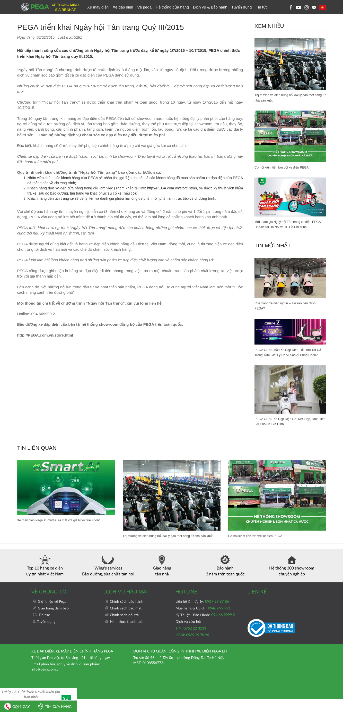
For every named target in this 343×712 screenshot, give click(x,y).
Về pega (144, 7)
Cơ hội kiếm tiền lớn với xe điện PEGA (285, 167)
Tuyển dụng (241, 7)
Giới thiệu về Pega (49, 614)
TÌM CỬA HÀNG (53, 707)
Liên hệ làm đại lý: (202, 614)
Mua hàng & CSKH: (203, 621)
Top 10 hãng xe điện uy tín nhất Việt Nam (45, 578)
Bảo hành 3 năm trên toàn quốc (225, 578)
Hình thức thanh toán (125, 634)
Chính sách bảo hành (124, 614)
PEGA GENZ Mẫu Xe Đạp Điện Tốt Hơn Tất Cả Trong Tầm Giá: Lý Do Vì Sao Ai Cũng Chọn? (289, 356)
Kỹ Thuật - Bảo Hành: (205, 628)
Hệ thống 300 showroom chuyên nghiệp (291, 578)
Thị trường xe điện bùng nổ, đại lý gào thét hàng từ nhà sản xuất (288, 97)
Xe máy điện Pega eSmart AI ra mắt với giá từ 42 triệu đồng (65, 527)
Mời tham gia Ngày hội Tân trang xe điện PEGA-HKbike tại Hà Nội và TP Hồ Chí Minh (290, 225)
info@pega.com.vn (45, 682)
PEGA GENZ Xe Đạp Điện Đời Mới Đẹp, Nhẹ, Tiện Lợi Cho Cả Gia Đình (286, 428)
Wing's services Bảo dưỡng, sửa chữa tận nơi (108, 578)
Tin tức (262, 7)
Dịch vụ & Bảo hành (210, 7)
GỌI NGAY (16, 707)
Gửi (69, 694)
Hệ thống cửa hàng (172, 7)
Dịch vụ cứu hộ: (192, 641)
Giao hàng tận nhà (162, 578)
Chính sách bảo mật (123, 621)
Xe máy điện (98, 7)
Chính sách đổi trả (122, 628)
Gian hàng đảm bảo (51, 621)
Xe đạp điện (123, 7)
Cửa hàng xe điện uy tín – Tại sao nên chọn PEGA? (289, 307)
